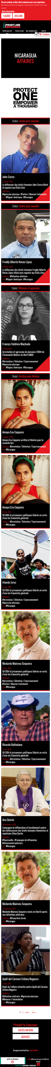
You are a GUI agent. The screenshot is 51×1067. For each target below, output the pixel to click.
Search (43, 31)
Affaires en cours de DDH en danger (38, 1060)
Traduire (46, 34)
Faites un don (19, 31)
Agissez (25, 1037)
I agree (7, 16)
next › (27, 1012)
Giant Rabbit (33, 1050)
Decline (18, 16)
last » (34, 1012)
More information (8, 11)
